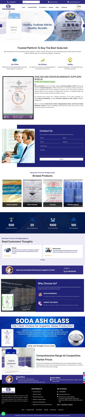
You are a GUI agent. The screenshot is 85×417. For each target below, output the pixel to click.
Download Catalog (53, 2)
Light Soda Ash (37, 391)
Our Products (42, 7)
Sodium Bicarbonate (38, 396)
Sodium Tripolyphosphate (39, 399)
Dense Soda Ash (37, 394)
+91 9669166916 (11, 2)
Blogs (57, 7)
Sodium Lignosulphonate (39, 402)
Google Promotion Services (64, 415)
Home (23, 7)
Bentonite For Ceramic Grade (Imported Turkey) (42, 405)
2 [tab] (42, 259)
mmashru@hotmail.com (73, 2)
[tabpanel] (22, 251)
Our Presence (53, 409)
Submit (61, 159)
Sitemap (51, 7)
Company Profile (32, 7)
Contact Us (64, 7)
